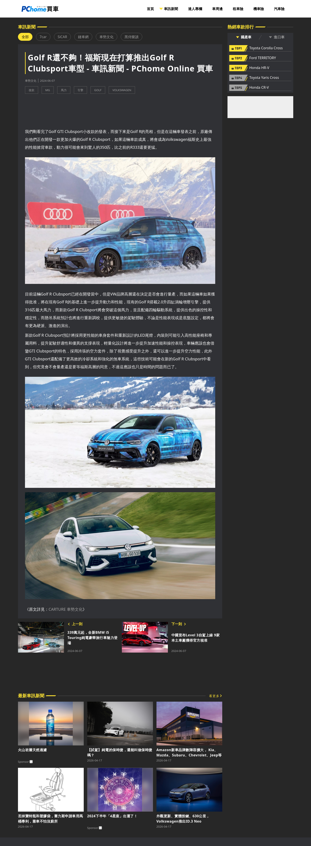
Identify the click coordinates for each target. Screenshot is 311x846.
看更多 (214, 656)
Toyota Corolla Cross (266, 48)
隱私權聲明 (139, 818)
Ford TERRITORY (262, 58)
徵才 (172, 823)
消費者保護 (165, 818)
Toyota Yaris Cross (264, 78)
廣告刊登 (114, 818)
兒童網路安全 (193, 818)
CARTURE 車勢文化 (66, 589)
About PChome (147, 823)
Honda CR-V (259, 87)
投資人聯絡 (117, 823)
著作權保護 (193, 823)
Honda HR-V (259, 68)
